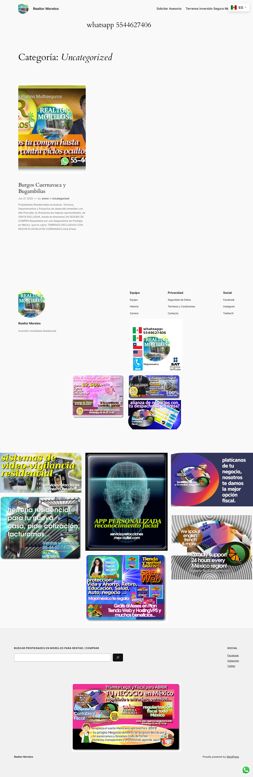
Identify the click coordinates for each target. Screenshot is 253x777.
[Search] (118, 657)
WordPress (233, 756)
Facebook (233, 655)
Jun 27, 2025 (25, 198)
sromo (45, 198)
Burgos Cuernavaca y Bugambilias (42, 188)
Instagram (233, 660)
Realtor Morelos (46, 9)
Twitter (231, 665)
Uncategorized (60, 198)
